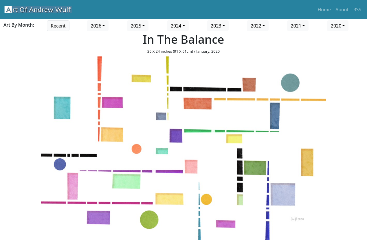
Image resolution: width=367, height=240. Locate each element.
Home (324, 9)
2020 (336, 26)
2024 (176, 26)
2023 (216, 26)
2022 (256, 26)
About (341, 9)
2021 (296, 26)
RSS (357, 9)
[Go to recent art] (58, 25)
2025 (136, 26)
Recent (58, 26)
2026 (96, 26)
